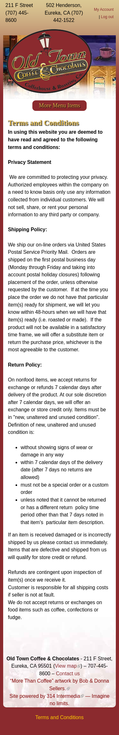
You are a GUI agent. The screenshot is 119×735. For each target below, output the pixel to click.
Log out (107, 17)
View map (68, 666)
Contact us (68, 673)
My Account (104, 9)
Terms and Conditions (59, 717)
